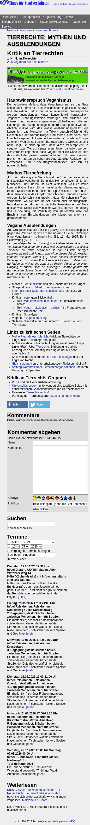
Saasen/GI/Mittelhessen (54, 21)
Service (6, 26)
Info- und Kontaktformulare (66, 89)
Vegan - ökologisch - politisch (42, 307)
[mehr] (22, 597)
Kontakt (52, 821)
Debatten (30, 21)
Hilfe (30, 528)
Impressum (62, 821)
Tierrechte (42, 346)
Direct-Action (10, 17)
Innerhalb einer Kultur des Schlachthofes (38, 290)
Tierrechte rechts (37, 392)
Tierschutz (25, 30)
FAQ (72, 821)
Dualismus (35, 284)
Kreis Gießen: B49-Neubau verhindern (31, 790)
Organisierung (52, 17)
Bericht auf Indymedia (65, 396)
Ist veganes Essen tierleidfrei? (29, 62)
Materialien (80, 21)
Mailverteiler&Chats (34, 800)
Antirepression (31, 17)
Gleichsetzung (21, 363)
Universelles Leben (24, 385)
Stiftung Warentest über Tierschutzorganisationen (43, 367)
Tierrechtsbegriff (62, 357)
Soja (27, 314)
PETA (15, 382)
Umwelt (69, 17)
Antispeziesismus (58, 287)
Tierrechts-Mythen (46, 30)
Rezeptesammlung (35, 318)
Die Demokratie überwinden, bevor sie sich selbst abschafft (34, 795)
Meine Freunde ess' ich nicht (30, 336)
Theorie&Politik (11, 21)
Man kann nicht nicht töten (41, 301)
